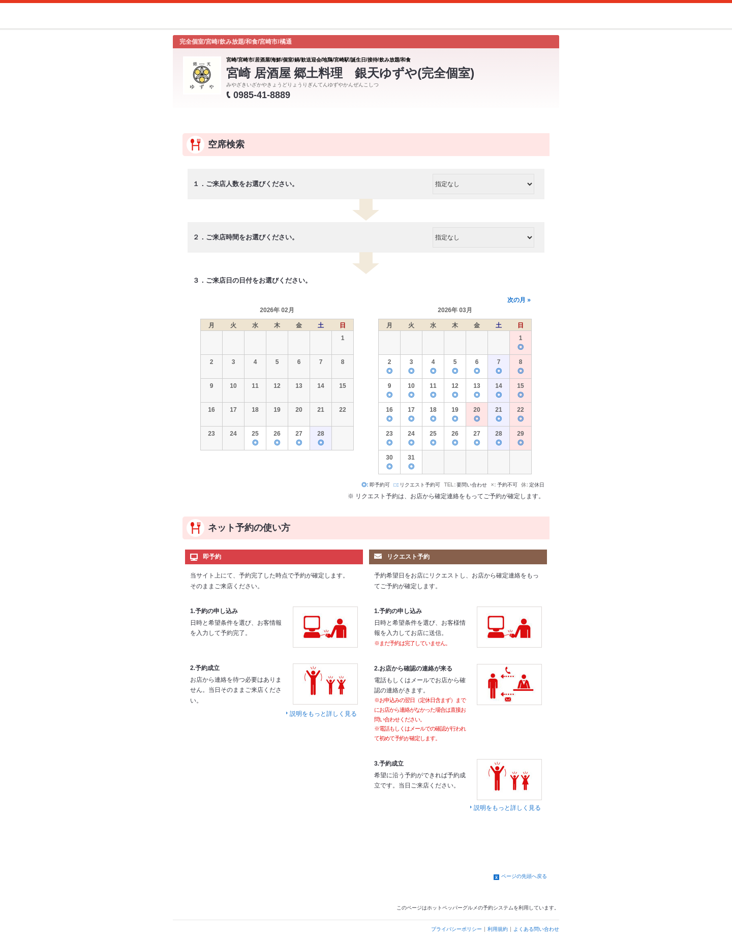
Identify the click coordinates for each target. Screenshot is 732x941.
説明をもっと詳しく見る (323, 713)
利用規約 (497, 929)
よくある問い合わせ (536, 929)
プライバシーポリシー (456, 929)
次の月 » (519, 299)
